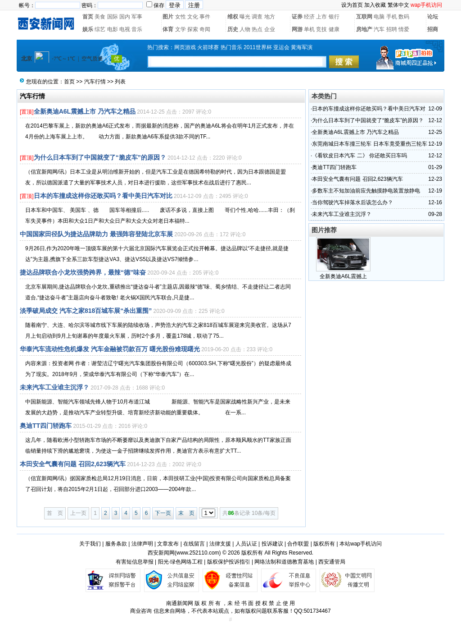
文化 (192, 17)
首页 (87, 17)
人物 (245, 29)
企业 (269, 29)
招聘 (391, 29)
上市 (321, 17)
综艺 (100, 29)
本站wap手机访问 (360, 544)
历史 (232, 29)
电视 (124, 29)
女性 (180, 17)
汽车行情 (95, 81)
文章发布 (168, 544)
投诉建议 (272, 544)
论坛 (432, 17)
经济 (309, 17)
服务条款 (116, 544)
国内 (124, 17)
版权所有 (324, 544)
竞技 (321, 29)
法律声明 (142, 544)
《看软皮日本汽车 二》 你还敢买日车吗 (359, 155)
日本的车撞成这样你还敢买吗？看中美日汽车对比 (103, 195)
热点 (257, 29)
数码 (403, 17)
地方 (269, 17)
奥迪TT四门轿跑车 (46, 425)
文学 (180, 29)
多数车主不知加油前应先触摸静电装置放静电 (366, 191)
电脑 (379, 17)
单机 (309, 29)
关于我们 (90, 544)
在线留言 (194, 544)
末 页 (186, 513)
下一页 (163, 513)
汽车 (379, 29)
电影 (112, 29)
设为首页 (352, 5)
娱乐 (87, 29)
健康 (334, 29)
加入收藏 (375, 5)
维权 (232, 17)
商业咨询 (141, 611)
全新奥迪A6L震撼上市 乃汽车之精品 (85, 111)
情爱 (403, 29)
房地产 (364, 29)
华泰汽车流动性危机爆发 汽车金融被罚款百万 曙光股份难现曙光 (110, 349)
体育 (168, 29)
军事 (136, 17)
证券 (297, 17)
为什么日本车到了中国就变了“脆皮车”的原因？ (100, 157)
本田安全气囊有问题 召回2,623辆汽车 (73, 464)
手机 (391, 17)
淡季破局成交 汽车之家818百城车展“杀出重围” (86, 310)
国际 (112, 17)
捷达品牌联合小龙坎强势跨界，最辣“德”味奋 (83, 272)
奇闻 (204, 29)
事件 (204, 17)
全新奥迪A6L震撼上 (343, 276)
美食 (100, 17)
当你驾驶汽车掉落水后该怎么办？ (352, 202)
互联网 (364, 17)
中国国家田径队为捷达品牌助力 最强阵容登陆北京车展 (96, 234)
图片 (168, 17)
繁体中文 (398, 5)
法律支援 (220, 544)
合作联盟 (298, 544)
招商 (432, 29)
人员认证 (246, 544)
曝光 (245, 17)
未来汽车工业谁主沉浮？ (54, 387)
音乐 (136, 29)
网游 (297, 29)
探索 (192, 29)
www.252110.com (197, 553)
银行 (334, 17)
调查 (257, 17)
